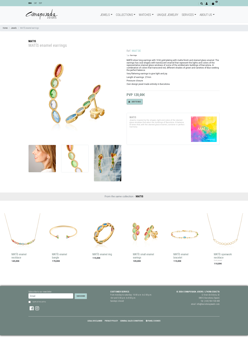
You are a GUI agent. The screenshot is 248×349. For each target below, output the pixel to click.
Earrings (133, 55)
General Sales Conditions (131, 321)
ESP (40, 3)
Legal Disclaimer (94, 321)
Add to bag (134, 102)
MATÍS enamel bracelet (180, 256)
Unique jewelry (167, 15)
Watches (145, 15)
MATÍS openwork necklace (223, 256)
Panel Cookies (153, 321)
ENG (30, 3)
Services (188, 15)
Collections (124, 15)
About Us (206, 15)
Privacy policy (111, 321)
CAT (35, 3)
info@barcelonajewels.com (208, 304)
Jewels (105, 15)
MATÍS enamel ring (102, 254)
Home (5, 28)
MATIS (32, 41)
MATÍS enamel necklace (19, 256)
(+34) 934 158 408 (212, 301)
